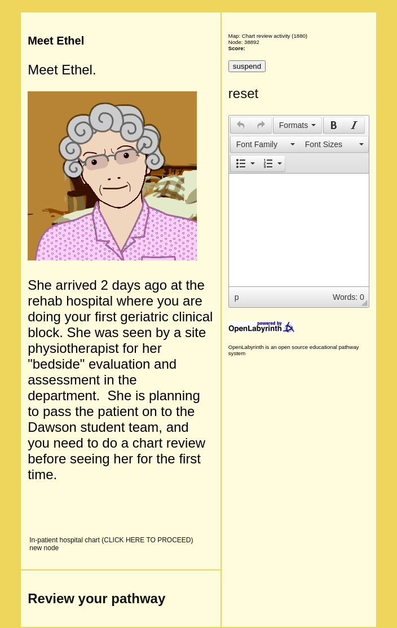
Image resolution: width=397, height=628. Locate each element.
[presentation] (241, 125)
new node (44, 548)
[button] (240, 125)
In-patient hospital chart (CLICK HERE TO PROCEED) (111, 540)
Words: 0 (348, 297)
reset (243, 93)
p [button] (237, 297)
